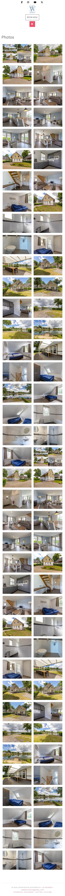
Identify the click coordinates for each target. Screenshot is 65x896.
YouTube (48, 892)
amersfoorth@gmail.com (32, 890)
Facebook (17, 892)
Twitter (38, 892)
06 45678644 (47, 887)
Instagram (28, 892)
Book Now (32, 17)
